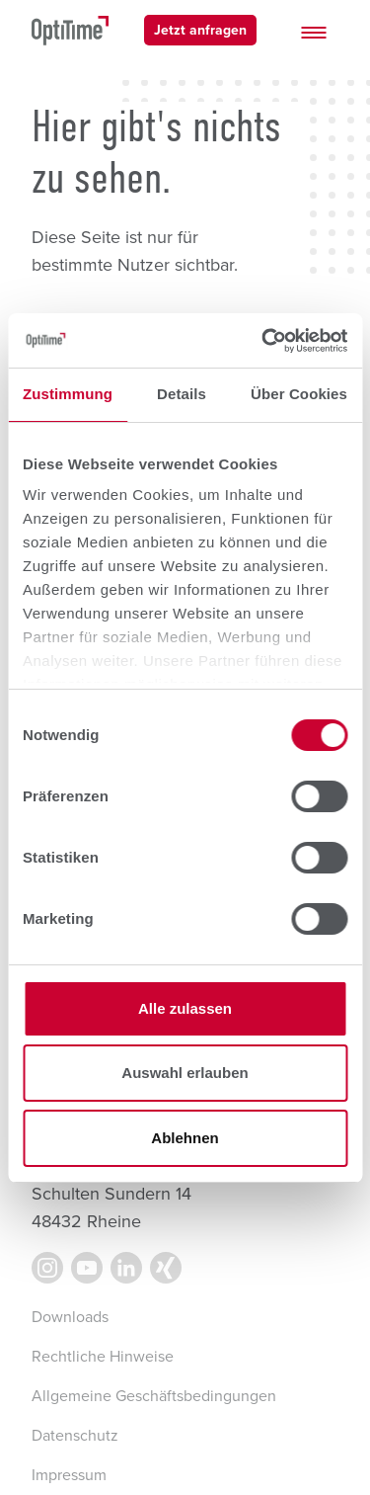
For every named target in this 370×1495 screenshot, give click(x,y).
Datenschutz (75, 1436)
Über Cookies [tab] (299, 393)
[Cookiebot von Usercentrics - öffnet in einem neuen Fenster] (263, 341)
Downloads (70, 1317)
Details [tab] (181, 393)
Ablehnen (184, 1137)
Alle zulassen (185, 1008)
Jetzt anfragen (200, 30)
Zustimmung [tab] (67, 393)
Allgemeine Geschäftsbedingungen (154, 1396)
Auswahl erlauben (184, 1072)
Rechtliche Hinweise (103, 1357)
